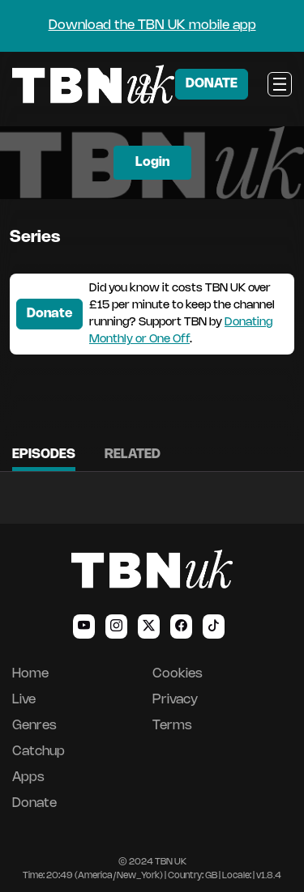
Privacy (175, 700)
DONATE (212, 84)
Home (30, 674)
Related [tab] (133, 454)
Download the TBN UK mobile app (152, 25)
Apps (28, 777)
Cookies (177, 674)
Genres (34, 726)
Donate (49, 314)
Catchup (38, 751)
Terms (172, 726)
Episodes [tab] (43, 454)
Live (24, 700)
